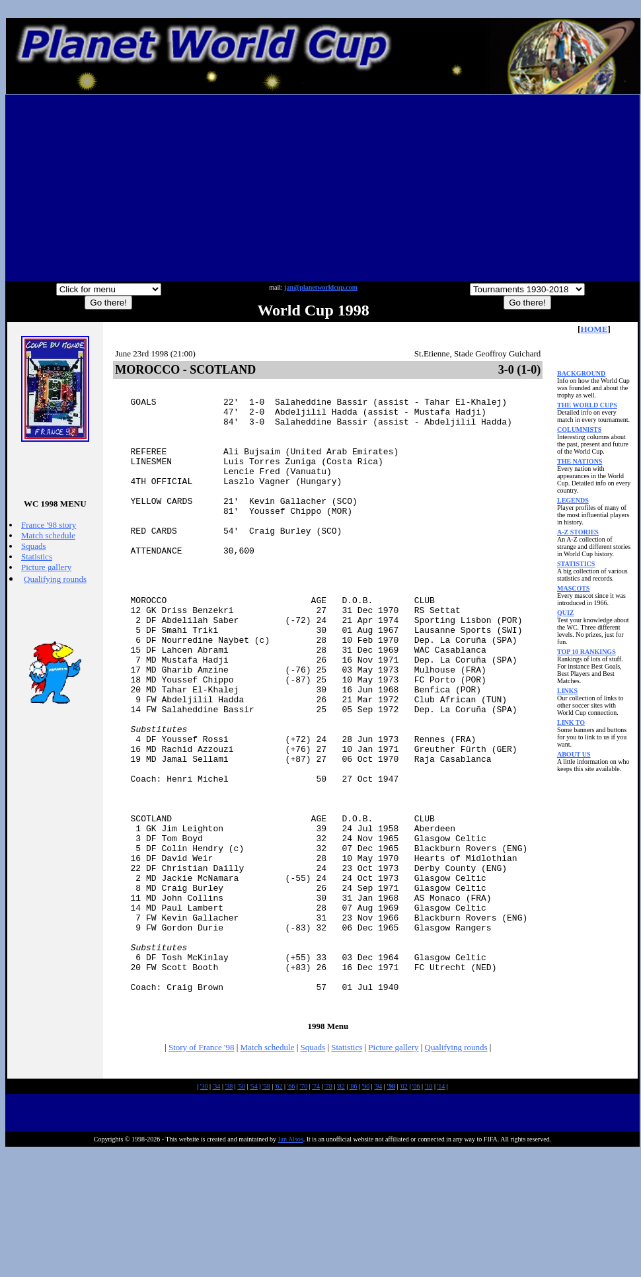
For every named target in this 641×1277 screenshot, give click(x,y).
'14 (441, 1211)
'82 (341, 1211)
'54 (254, 1211)
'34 (217, 1211)
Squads (33, 546)
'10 (429, 1211)
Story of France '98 (201, 1172)
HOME (593, 329)
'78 (328, 1211)
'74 (316, 1211)
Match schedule (48, 535)
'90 (366, 1211)
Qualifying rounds (55, 579)
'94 (378, 1211)
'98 (391, 1211)
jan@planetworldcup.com (321, 287)
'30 (204, 1211)
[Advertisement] (322, 187)
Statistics (36, 556)
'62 (279, 1211)
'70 (303, 1211)
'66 (291, 1211)
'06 (416, 1211)
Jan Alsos (290, 1264)
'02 (404, 1211)
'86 (354, 1211)
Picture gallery (46, 567)
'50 (241, 1211)
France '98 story (48, 525)
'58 (266, 1211)
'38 (229, 1211)
